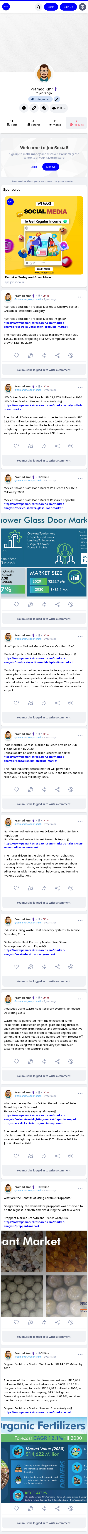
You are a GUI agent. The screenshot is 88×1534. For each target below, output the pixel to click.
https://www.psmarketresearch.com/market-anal (37, 1412)
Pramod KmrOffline (31, 477)
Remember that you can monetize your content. (44, 181)
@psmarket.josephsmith (28, 299)
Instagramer (40, 99)
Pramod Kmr (31, 295)
